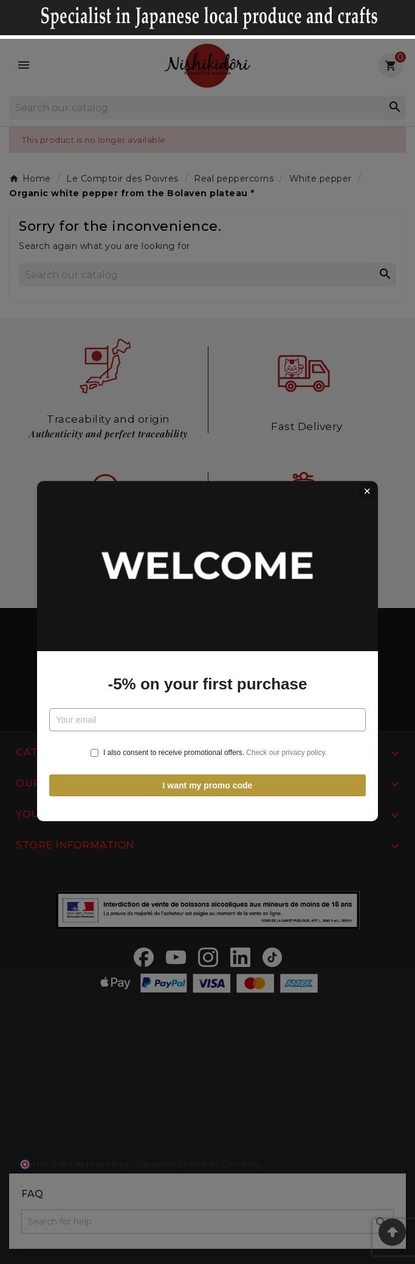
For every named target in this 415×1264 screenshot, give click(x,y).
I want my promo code (208, 766)
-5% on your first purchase (207, 665)
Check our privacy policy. (286, 733)
